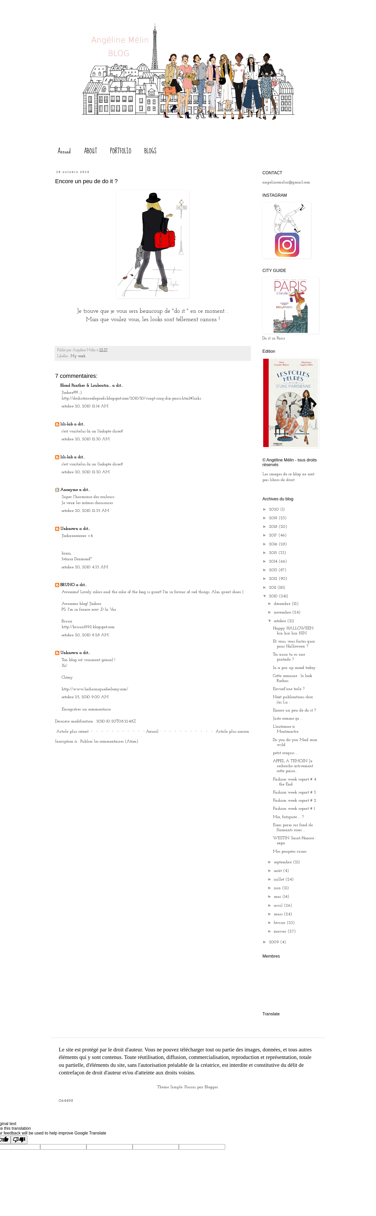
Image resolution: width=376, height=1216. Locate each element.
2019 (274, 518)
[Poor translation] (19, 1140)
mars (279, 914)
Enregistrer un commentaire (86, 709)
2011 (273, 588)
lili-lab (66, 424)
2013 (273, 570)
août (278, 871)
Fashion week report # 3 (294, 792)
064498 (66, 1101)
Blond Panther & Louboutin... (85, 386)
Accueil (64, 151)
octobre (280, 621)
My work (78, 356)
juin (278, 888)
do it (180, 311)
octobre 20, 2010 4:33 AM (85, 567)
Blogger (211, 1087)
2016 (274, 544)
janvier (280, 931)
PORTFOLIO (120, 151)
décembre (283, 604)
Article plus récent (72, 731)
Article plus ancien (232, 731)
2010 (274, 596)
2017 (273, 535)
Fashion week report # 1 (294, 809)
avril (279, 906)
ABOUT (90, 151)
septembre (283, 862)
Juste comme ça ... (288, 718)
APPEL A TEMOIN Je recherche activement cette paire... (293, 766)
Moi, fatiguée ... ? (288, 817)
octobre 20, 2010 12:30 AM (86, 439)
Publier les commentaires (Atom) (109, 741)
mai (278, 897)
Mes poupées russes (289, 851)
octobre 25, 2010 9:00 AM (85, 697)
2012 (274, 579)
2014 (274, 561)
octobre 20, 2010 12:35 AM (85, 511)
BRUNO (67, 585)
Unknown (69, 529)
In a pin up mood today (294, 668)
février (280, 923)
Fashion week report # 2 (294, 800)
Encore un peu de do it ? (294, 710)
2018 (274, 527)
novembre (283, 612)
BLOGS (150, 151)
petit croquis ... (285, 753)
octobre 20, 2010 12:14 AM (85, 406)
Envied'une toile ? (288, 689)
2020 (274, 509)
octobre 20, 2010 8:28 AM (85, 635)
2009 (274, 942)
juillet (279, 879)
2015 (273, 553)
